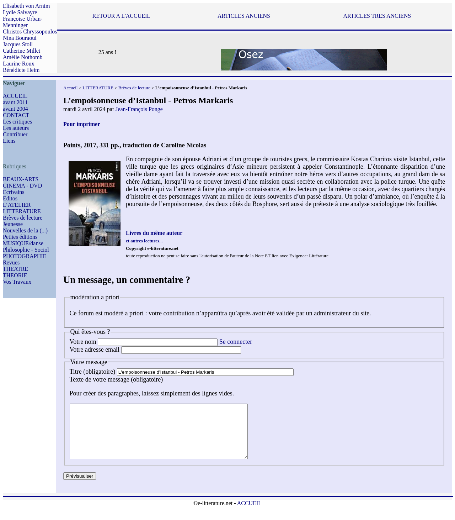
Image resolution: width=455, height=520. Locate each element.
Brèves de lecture (22, 218)
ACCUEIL (15, 96)
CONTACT (16, 115)
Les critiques (17, 122)
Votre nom (83, 341)
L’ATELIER (17, 205)
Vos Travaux (17, 282)
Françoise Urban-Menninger (23, 22)
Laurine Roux (18, 64)
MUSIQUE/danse (23, 243)
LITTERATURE (22, 211)
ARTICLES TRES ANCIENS (377, 16)
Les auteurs (16, 128)
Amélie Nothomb (23, 57)
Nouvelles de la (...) (25, 230)
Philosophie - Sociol (26, 250)
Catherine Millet (21, 51)
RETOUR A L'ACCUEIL (121, 16)
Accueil (70, 87)
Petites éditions (20, 237)
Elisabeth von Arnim (26, 6)
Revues (11, 262)
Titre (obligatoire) (93, 371)
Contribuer (15, 134)
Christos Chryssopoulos (30, 31)
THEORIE (15, 275)
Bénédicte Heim (21, 70)
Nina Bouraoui (20, 38)
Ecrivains (13, 192)
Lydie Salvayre (20, 12)
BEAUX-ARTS (20, 179)
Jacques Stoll (18, 44)
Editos (10, 198)
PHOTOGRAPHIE (24, 256)
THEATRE (15, 269)
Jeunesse (13, 224)
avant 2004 (15, 109)
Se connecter (235, 341)
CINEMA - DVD (22, 186)
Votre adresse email (95, 349)
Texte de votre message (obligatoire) (116, 379)
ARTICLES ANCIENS (244, 16)
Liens (9, 141)
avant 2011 (15, 102)
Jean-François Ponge (139, 109)
